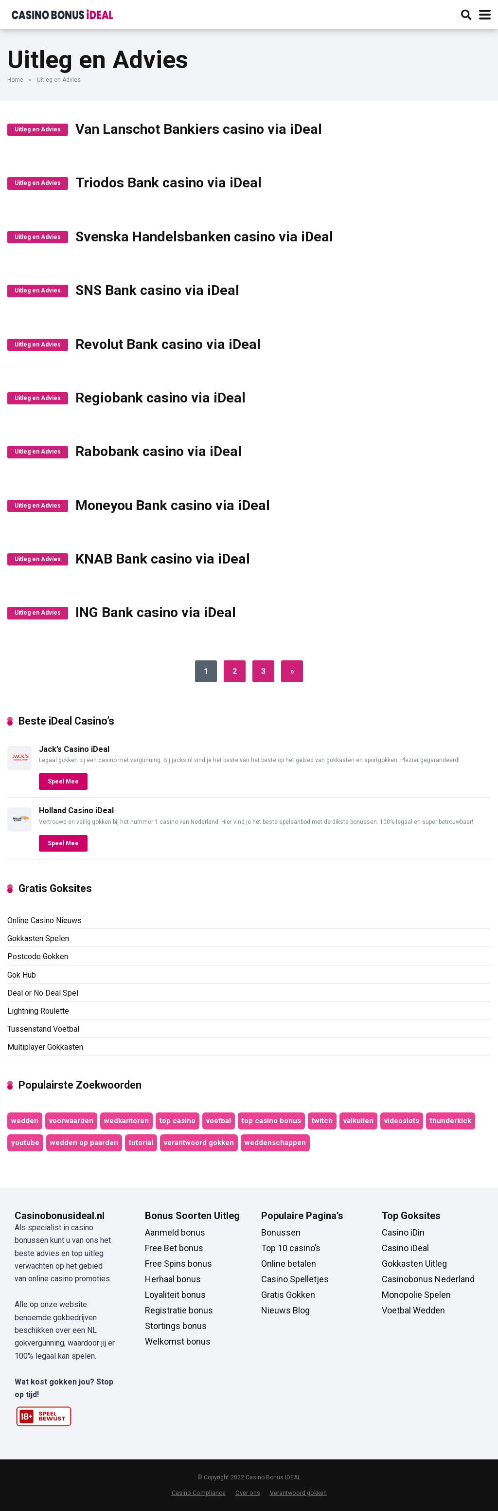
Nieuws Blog (285, 1310)
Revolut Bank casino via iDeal (168, 344)
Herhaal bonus (173, 1279)
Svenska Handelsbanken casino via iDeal (204, 237)
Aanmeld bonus (175, 1232)
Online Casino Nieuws (44, 920)
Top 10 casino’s (290, 1248)
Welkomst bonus (178, 1341)
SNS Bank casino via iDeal (157, 290)
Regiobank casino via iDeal (160, 398)
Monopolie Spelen (416, 1295)
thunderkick (450, 1120)
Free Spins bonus (178, 1263)
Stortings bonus (176, 1326)
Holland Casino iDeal (76, 810)
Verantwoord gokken (298, 1492)
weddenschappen (275, 1142)
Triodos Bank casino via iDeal (168, 183)
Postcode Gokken (37, 956)
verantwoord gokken (199, 1142)
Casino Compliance (199, 1492)
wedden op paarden (84, 1142)
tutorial (141, 1142)
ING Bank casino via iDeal (155, 612)
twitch (322, 1120)
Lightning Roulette (38, 1011)
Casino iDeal (405, 1248)
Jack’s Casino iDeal (74, 749)
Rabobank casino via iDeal (158, 451)
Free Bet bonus (174, 1248)
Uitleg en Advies (38, 129)
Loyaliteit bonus (175, 1295)
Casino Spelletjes (295, 1279)
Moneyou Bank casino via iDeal (172, 505)
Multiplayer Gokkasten (45, 1047)
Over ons (247, 1492)
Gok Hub (21, 975)
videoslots (401, 1120)
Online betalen (288, 1263)
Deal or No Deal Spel (42, 993)
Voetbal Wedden (413, 1310)
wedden (24, 1120)
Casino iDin (403, 1232)
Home (15, 79)
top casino (178, 1120)
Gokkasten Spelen (38, 938)
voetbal (218, 1120)
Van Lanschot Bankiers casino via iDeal (198, 129)
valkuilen (358, 1120)
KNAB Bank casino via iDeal (162, 559)
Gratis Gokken (288, 1295)
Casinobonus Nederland (428, 1279)
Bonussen (281, 1232)
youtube (25, 1142)
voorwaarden (71, 1120)
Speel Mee (63, 781)
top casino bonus (271, 1120)
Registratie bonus (179, 1310)
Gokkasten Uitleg (414, 1263)
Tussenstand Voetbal (43, 1029)
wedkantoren (126, 1120)
